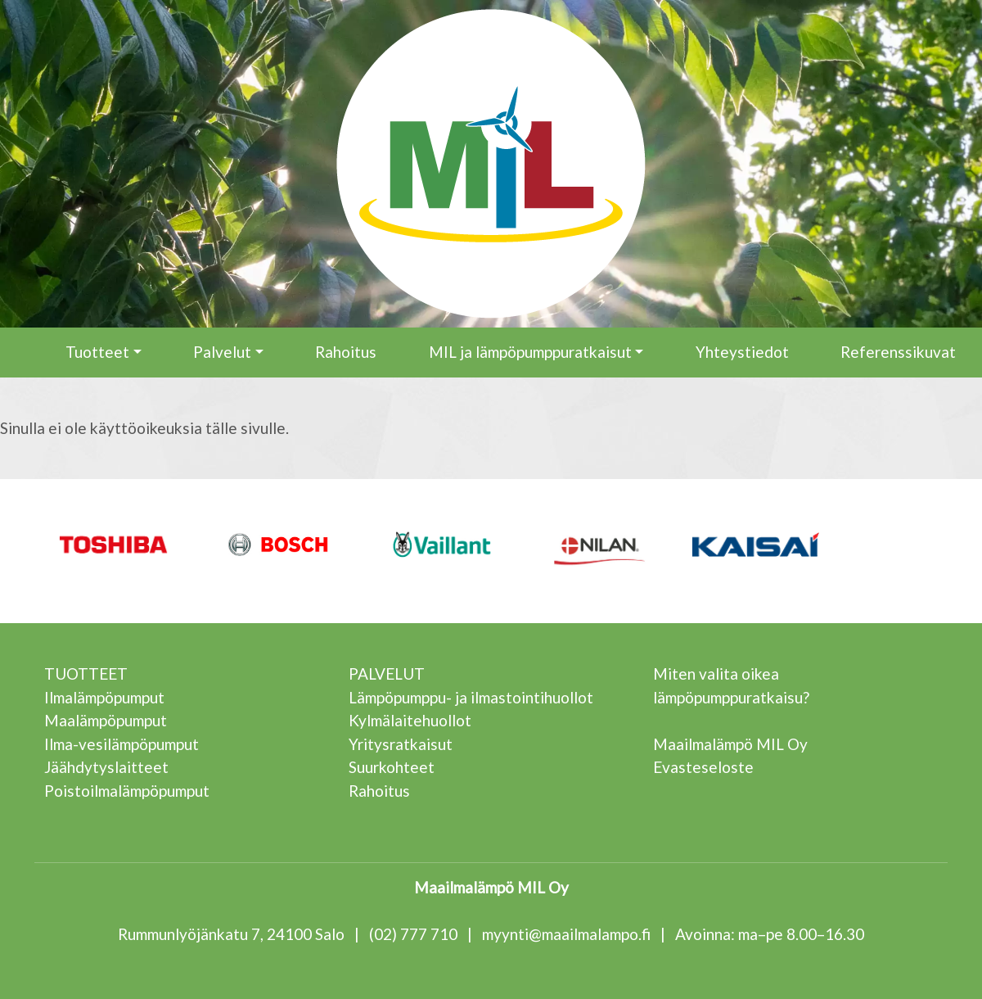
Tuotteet (97, 351)
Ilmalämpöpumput (104, 697)
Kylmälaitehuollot (410, 720)
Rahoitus (345, 351)
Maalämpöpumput (105, 720)
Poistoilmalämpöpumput (126, 790)
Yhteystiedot (742, 351)
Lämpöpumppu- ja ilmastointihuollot (471, 697)
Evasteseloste (703, 766)
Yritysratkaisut (401, 744)
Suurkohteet (392, 766)
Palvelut (222, 351)
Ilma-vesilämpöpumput (121, 744)
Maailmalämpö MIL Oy (730, 744)
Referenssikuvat (898, 351)
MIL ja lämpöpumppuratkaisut (530, 351)
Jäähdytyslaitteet (106, 766)
